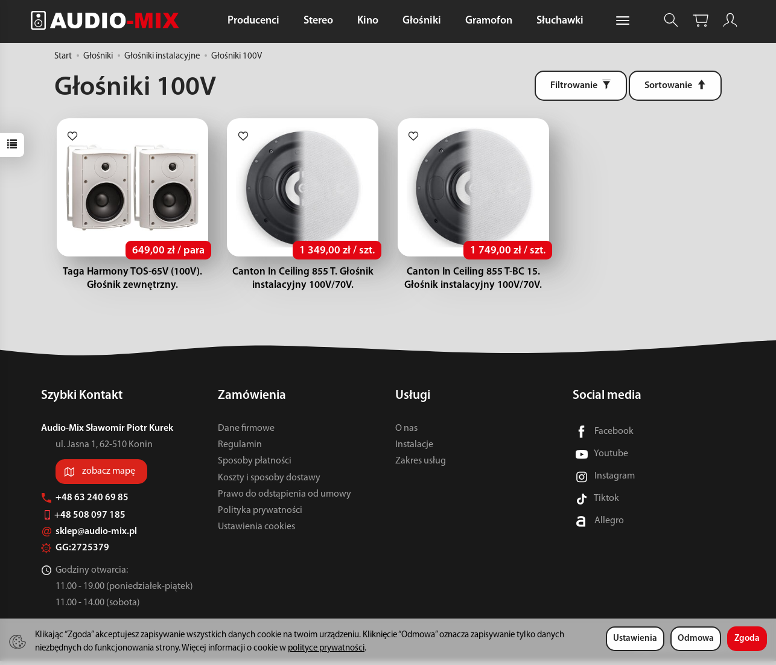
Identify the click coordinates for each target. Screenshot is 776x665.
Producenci (253, 21)
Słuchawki (560, 21)
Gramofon (488, 21)
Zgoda (747, 638)
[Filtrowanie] (581, 86)
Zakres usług (420, 465)
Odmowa (696, 638)
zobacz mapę (108, 475)
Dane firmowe (246, 433)
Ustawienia (635, 638)
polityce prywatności (326, 648)
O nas (406, 433)
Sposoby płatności (254, 465)
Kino (367, 21)
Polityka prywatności (260, 515)
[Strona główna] (108, 20)
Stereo (318, 21)
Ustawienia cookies (256, 531)
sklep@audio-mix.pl (89, 536)
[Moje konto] (730, 20)
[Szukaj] (671, 20)
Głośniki (421, 21)
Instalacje (414, 449)
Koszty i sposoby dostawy (269, 482)
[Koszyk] (700, 20)
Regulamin (240, 449)
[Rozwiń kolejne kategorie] (623, 21)
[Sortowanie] (675, 86)
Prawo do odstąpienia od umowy (284, 498)
